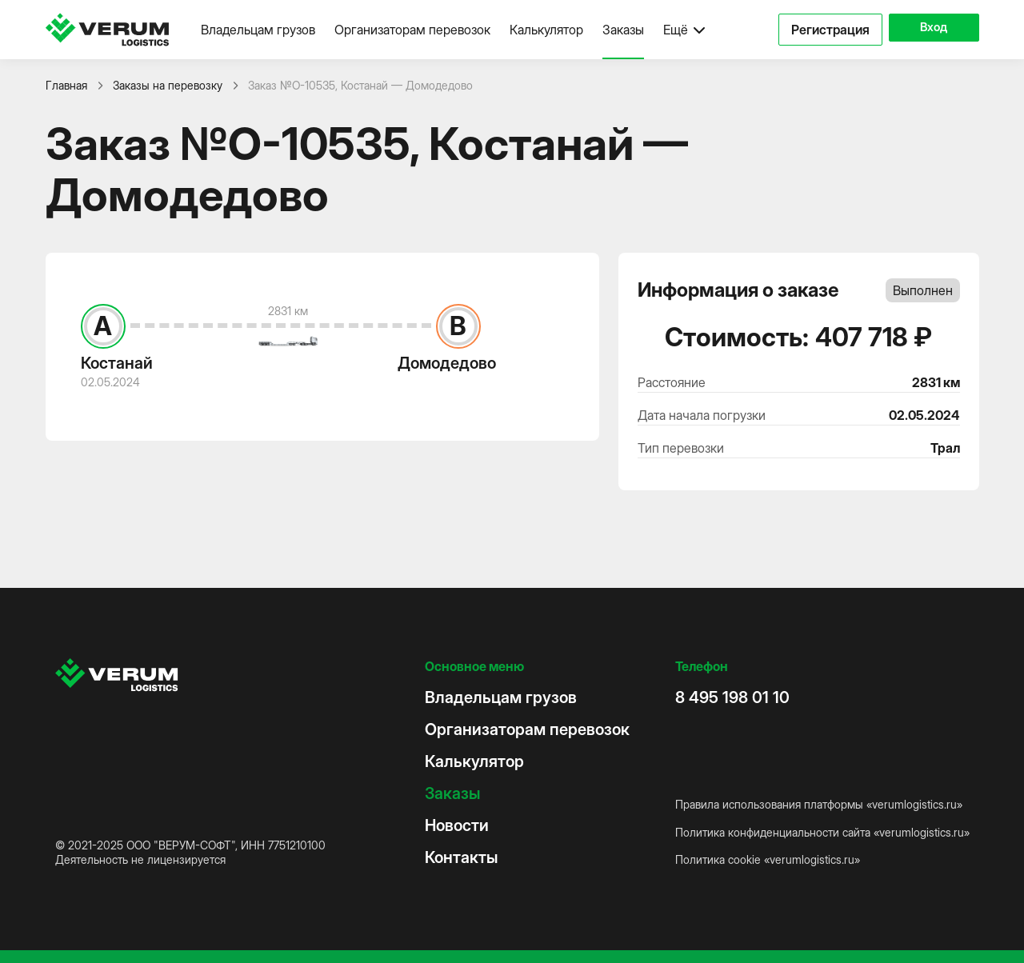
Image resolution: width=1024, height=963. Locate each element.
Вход (927, 30)
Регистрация (817, 30)
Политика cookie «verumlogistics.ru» (767, 859)
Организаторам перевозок (412, 30)
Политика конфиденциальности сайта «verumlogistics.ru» (822, 832)
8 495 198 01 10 (732, 697)
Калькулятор (546, 30)
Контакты (461, 857)
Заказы (623, 30)
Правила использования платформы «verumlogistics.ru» (818, 804)
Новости (457, 825)
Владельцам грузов (258, 30)
